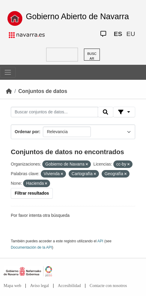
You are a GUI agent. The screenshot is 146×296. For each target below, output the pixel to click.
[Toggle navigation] (8, 72)
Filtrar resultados (32, 193)
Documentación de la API (31, 247)
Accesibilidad (69, 285)
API (100, 241)
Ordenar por (27, 131)
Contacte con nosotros (108, 285)
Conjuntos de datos (42, 91)
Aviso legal (39, 285)
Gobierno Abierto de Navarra (77, 16)
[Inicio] (9, 91)
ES (118, 33)
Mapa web (12, 285)
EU (131, 33)
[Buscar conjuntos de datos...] (54, 112)
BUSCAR (92, 56)
